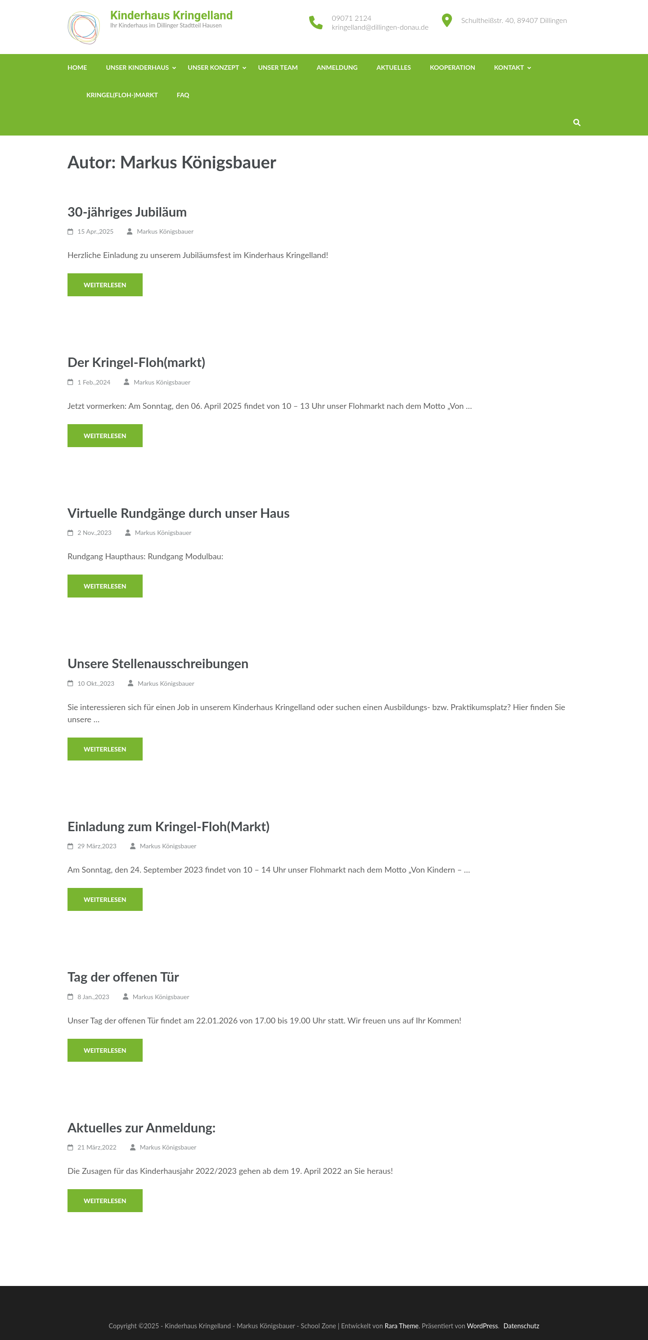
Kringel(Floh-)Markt (122, 95)
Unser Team (277, 67)
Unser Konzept (213, 67)
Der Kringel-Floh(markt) (136, 362)
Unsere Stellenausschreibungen (158, 663)
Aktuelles (394, 67)
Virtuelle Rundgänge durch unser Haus (179, 513)
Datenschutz (522, 1326)
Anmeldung (337, 67)
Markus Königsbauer (165, 231)
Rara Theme (401, 1326)
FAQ (183, 95)
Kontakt (509, 67)
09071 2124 (352, 18)
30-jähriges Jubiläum (127, 211)
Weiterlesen (105, 285)
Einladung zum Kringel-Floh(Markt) (169, 826)
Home (77, 67)
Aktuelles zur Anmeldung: (142, 1127)
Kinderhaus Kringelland (171, 15)
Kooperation (452, 67)
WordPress (482, 1326)
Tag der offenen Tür (123, 976)
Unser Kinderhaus (137, 67)
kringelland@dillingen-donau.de (380, 27)
